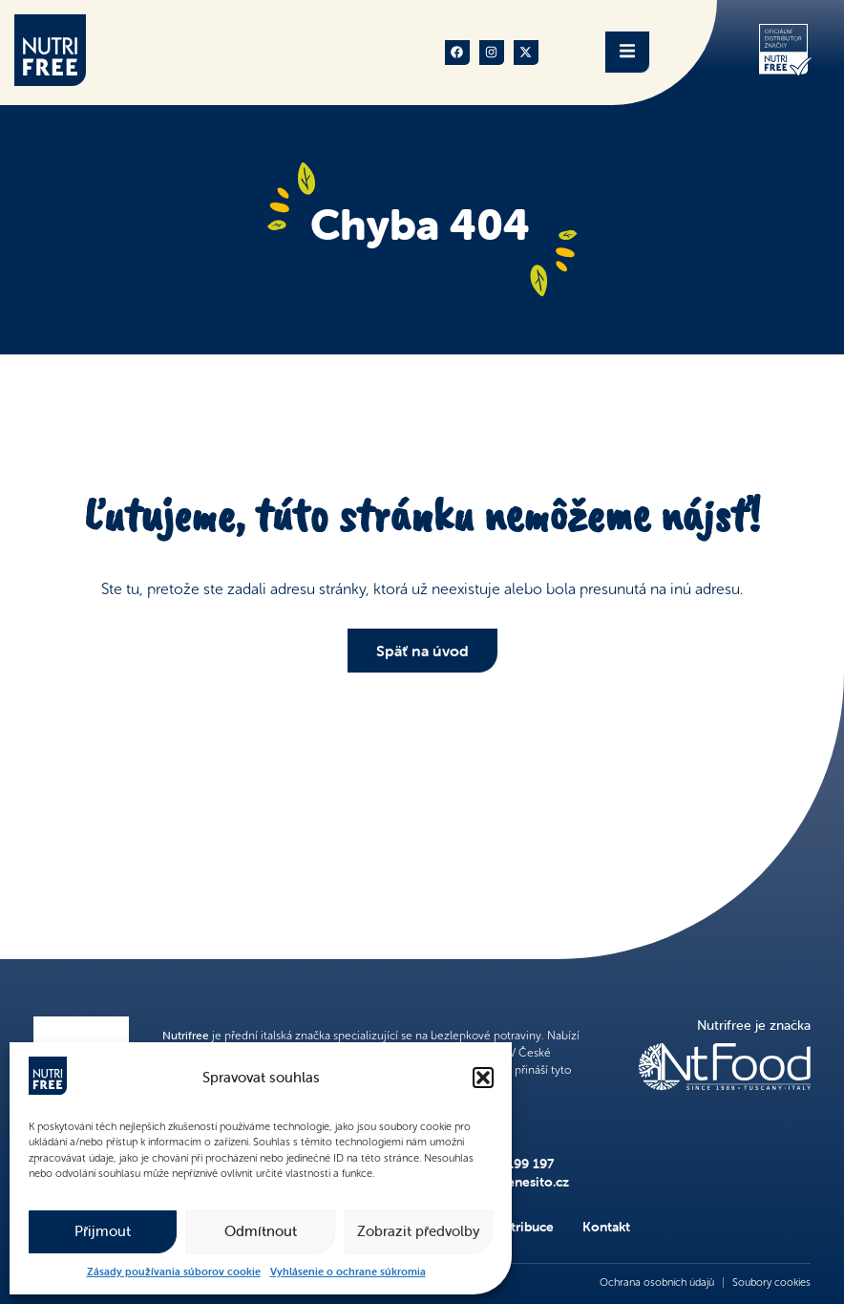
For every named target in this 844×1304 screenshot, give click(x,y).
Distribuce (523, 1226)
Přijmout (102, 1231)
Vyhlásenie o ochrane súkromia (348, 1271)
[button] (483, 1077)
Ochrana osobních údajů (657, 1282)
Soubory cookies (771, 1282)
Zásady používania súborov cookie (174, 1271)
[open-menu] (627, 52)
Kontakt (606, 1226)
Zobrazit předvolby (418, 1231)
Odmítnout (260, 1231)
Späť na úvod (422, 650)
